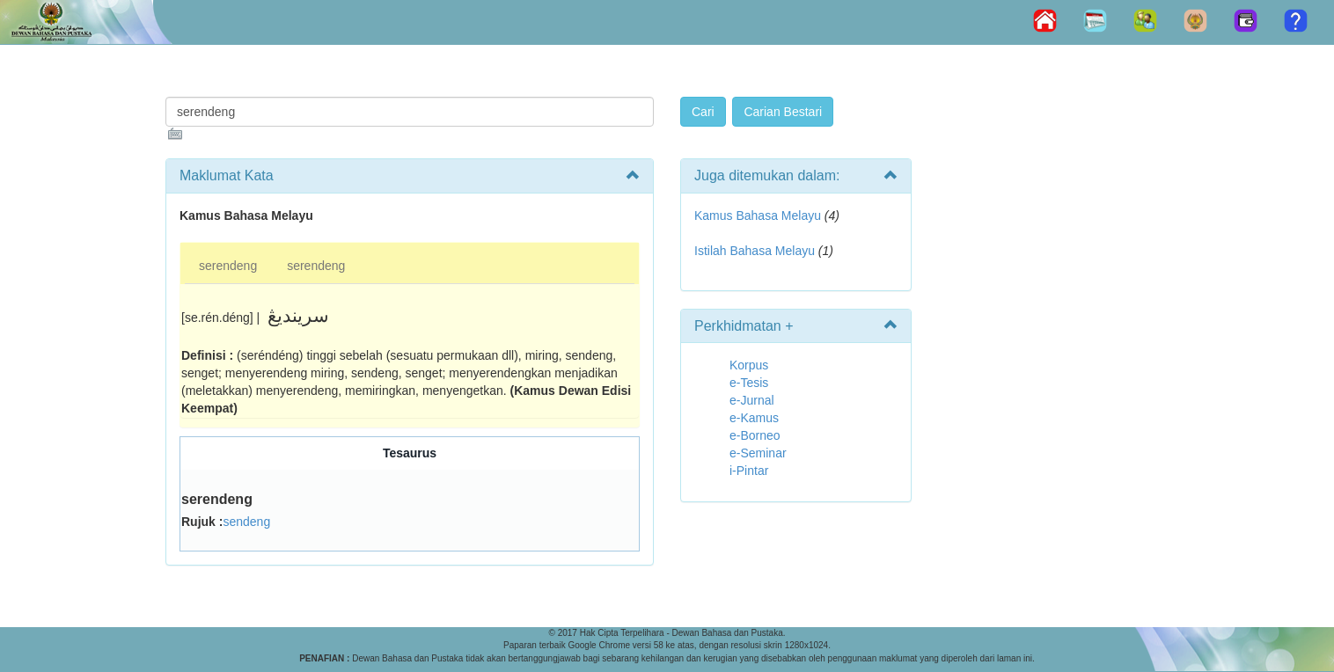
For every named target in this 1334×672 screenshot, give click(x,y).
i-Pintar (748, 471)
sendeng (246, 522)
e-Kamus (754, 418)
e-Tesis (748, 383)
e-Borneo (755, 435)
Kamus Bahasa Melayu (759, 215)
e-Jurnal (751, 400)
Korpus (748, 365)
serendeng (228, 266)
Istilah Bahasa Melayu (754, 251)
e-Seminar (758, 453)
